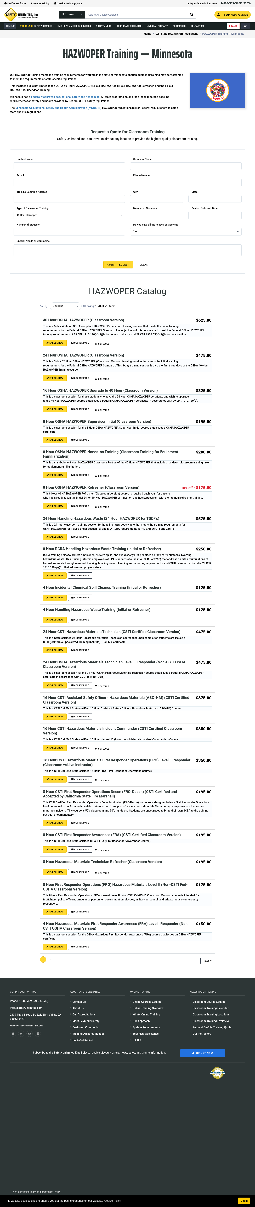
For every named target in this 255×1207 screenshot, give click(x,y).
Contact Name (25, 159)
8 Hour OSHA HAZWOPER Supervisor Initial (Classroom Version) (97, 421)
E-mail (20, 175)
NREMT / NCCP (103, 26)
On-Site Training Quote (67, 3)
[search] (191, 14)
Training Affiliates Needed (88, 1033)
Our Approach (141, 1021)
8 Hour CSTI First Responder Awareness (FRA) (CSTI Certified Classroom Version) (112, 834)
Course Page (80, 343)
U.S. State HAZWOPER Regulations (176, 33)
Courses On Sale (82, 1040)
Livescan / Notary (157, 26)
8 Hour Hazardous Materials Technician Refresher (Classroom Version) (102, 861)
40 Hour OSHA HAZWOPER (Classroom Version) (83, 320)
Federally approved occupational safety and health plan (65, 97)
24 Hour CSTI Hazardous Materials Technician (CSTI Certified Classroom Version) (111, 631)
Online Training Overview (148, 1008)
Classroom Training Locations (211, 1014)
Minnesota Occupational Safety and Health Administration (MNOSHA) (58, 108)
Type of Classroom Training (33, 208)
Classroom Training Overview (211, 1021)
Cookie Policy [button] (112, 1200)
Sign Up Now (202, 1053)
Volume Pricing (39, 3)
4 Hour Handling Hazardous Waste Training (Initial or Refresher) (96, 609)
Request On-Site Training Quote (212, 1027)
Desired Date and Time (204, 208)
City (135, 191)
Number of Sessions (145, 208)
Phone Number (141, 175)
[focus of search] (72, 15)
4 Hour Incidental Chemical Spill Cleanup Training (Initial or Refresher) (102, 587)
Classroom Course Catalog (209, 1001)
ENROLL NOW (54, 343)
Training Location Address (32, 191)
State (194, 191)
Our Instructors (202, 1033)
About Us (78, 1008)
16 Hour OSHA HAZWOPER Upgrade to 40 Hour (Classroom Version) (100, 390)
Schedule (102, 344)
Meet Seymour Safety (85, 1021)
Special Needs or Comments (33, 241)
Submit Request (118, 264)
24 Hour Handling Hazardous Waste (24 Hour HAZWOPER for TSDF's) (101, 518)
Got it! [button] (244, 1200)
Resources (179, 26)
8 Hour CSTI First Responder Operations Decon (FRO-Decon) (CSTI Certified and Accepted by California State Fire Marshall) (110, 793)
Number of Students (28, 224)
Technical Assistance (146, 1033)
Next (208, 960)
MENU (10, 26)
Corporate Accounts (129, 26)
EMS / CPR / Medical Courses (74, 26)
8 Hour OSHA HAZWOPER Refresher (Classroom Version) (91, 487)
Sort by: (44, 306)
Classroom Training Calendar (211, 1008)
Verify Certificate (15, 3)
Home (147, 33)
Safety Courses (36, 26)
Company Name (142, 159)
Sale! (232, 26)
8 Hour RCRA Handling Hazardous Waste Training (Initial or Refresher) (102, 549)
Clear (144, 264)
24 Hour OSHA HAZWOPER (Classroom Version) (83, 355)
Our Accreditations (83, 1014)
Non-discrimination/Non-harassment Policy (36, 1191)
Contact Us (197, 26)
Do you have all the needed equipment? (155, 224)
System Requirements (146, 1027)
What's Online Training (146, 1014)
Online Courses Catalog (147, 1001)
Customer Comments (85, 1027)
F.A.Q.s (137, 1040)
